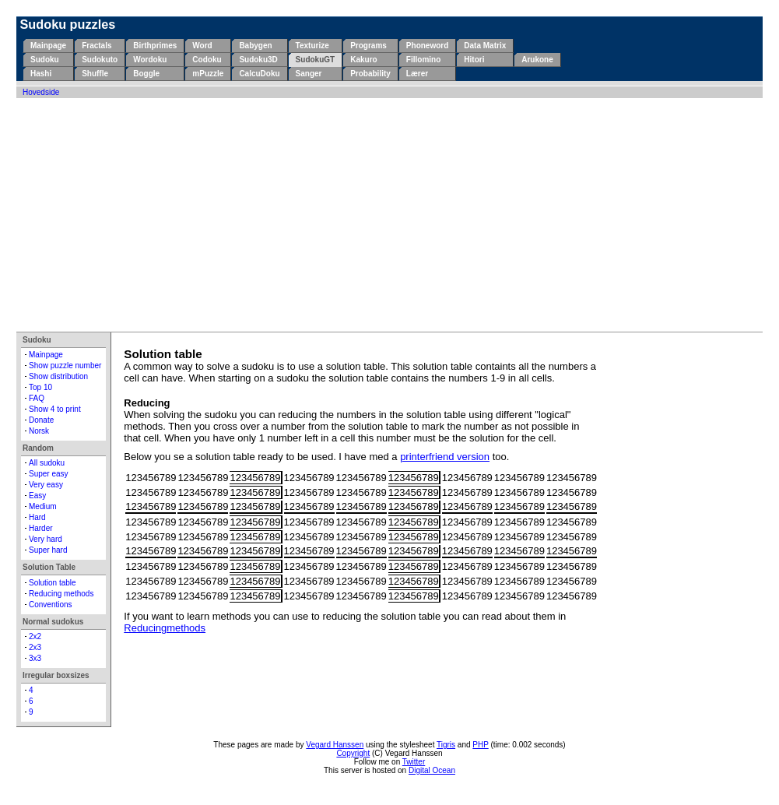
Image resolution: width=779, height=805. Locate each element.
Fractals (96, 45)
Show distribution (58, 376)
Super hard (48, 550)
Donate (41, 420)
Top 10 (40, 387)
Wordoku (150, 59)
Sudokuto (100, 59)
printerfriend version (445, 456)
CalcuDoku (259, 73)
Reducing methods (61, 593)
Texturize (312, 45)
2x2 (35, 636)
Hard (37, 517)
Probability (370, 73)
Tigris (446, 744)
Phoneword (427, 45)
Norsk (39, 431)
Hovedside (41, 92)
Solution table (52, 582)
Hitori (474, 59)
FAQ (36, 398)
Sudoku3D (258, 59)
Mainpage (48, 45)
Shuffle (95, 73)
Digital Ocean (432, 770)
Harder (41, 528)
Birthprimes (155, 45)
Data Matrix (485, 45)
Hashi (40, 73)
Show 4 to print (55, 409)
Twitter (413, 762)
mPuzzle (207, 73)
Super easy (48, 473)
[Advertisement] (389, 215)
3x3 (35, 658)
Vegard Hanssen (334, 744)
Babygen (255, 45)
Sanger (309, 73)
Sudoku (44, 59)
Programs (368, 45)
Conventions (50, 604)
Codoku (206, 59)
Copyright (353, 753)
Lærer (417, 73)
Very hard (45, 539)
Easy (37, 495)
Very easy (46, 484)
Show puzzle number (65, 365)
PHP (480, 744)
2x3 (35, 647)
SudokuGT (315, 59)
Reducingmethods (164, 628)
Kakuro (363, 59)
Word (202, 45)
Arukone (537, 59)
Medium (43, 506)
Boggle (146, 73)
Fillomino (423, 59)
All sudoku (47, 463)
